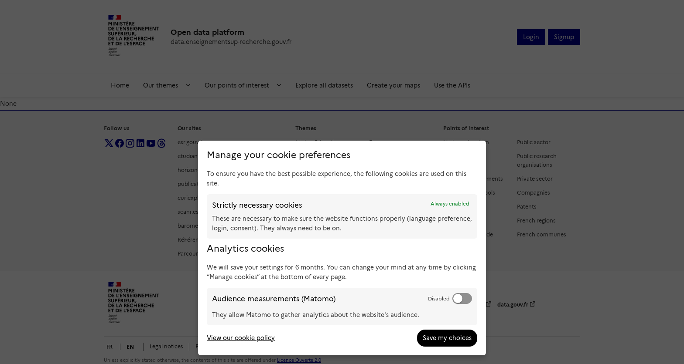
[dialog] (342, 248)
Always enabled (450, 204)
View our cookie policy (241, 338)
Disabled (439, 299)
